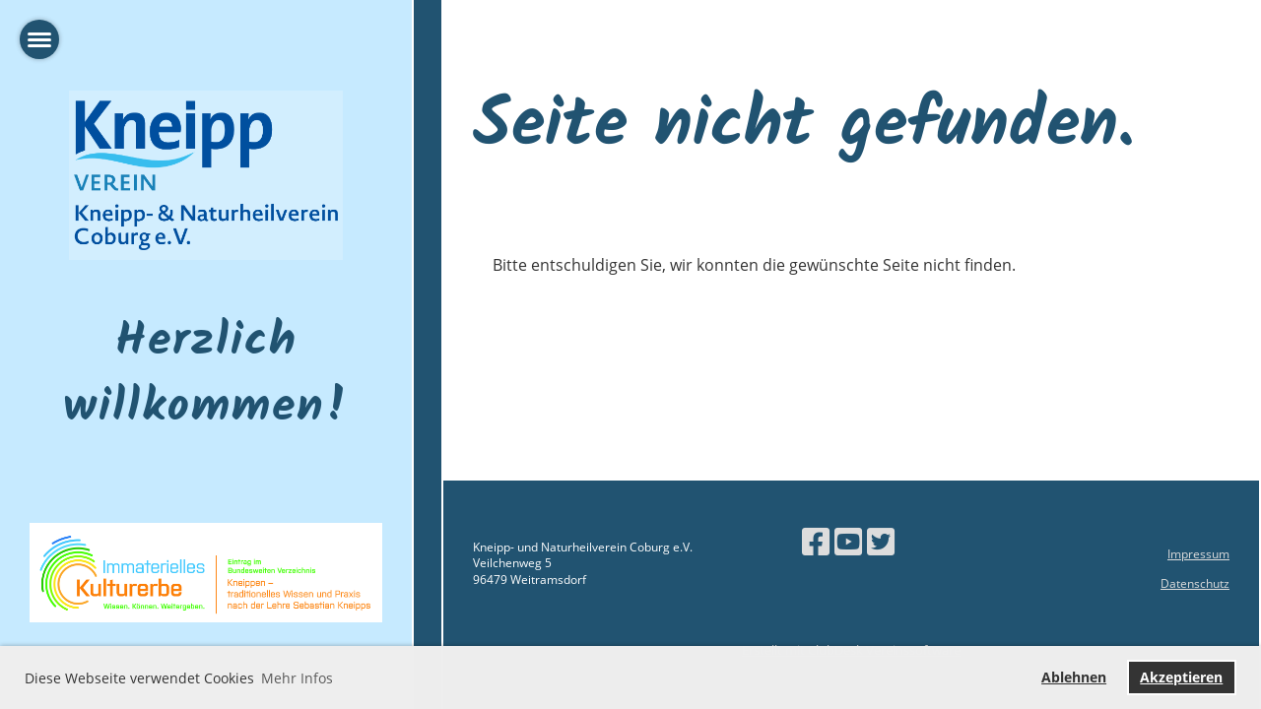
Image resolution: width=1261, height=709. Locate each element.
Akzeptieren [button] (1181, 677)
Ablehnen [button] (1073, 677)
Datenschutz (1195, 583)
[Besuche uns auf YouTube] (848, 541)
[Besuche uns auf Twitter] (881, 541)
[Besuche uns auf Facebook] (816, 541)
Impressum (1198, 554)
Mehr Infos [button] (297, 678)
